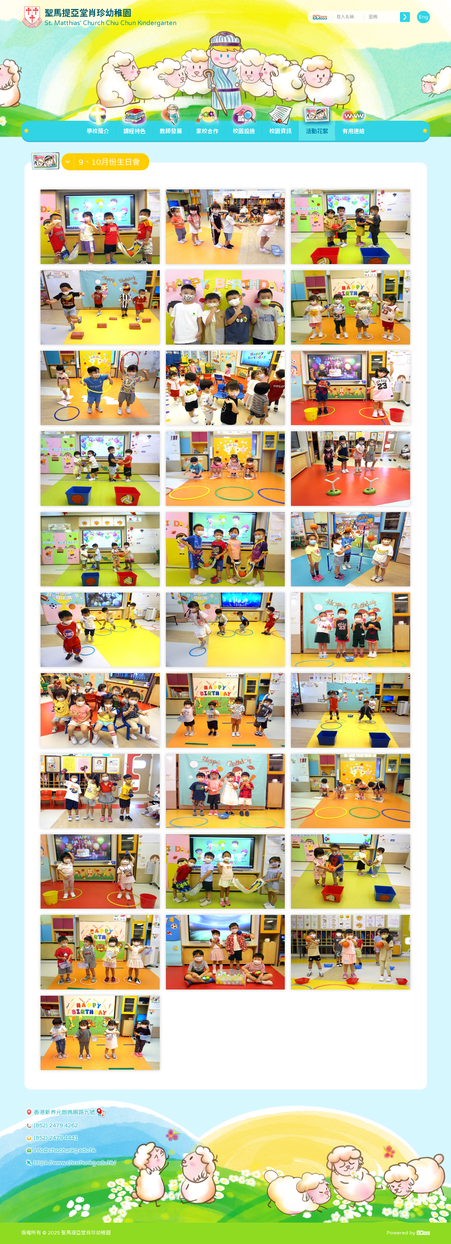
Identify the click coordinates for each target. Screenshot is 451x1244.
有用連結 (353, 128)
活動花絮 (317, 128)
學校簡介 (97, 128)
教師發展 (170, 128)
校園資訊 (280, 128)
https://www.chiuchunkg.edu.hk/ (75, 1162)
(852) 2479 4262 (56, 1125)
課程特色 (134, 128)
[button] (106, 163)
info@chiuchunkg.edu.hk (65, 1150)
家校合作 (207, 128)
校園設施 (244, 128)
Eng (423, 17)
